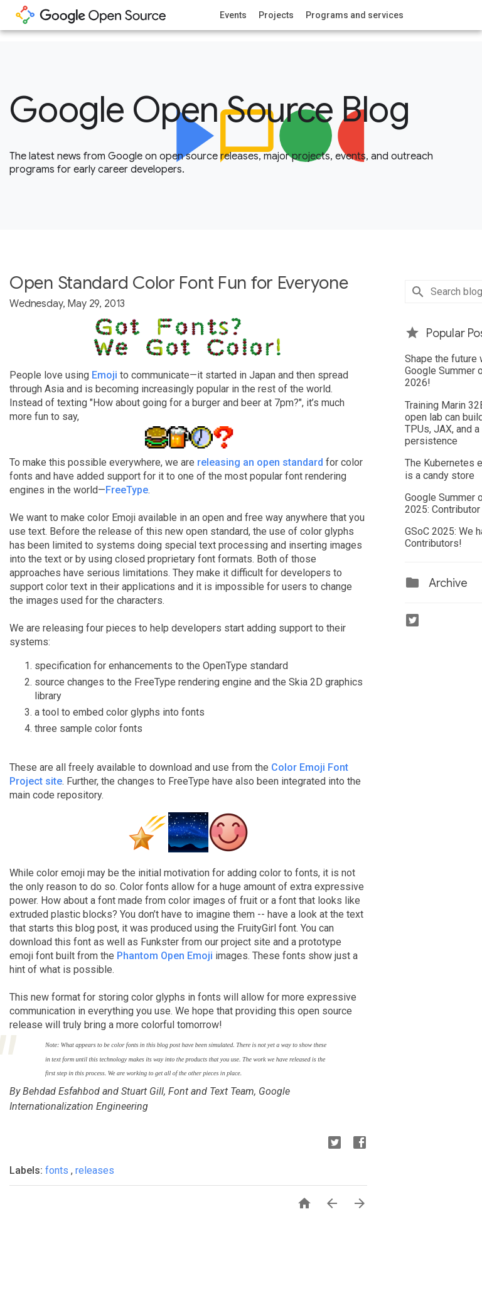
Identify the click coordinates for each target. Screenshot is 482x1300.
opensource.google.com (91, 15)
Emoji (104, 375)
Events (233, 15)
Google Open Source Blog (209, 110)
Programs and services (355, 15)
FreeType (126, 490)
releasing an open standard (260, 462)
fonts (58, 1170)
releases (94, 1170)
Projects (276, 15)
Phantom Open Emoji (165, 956)
